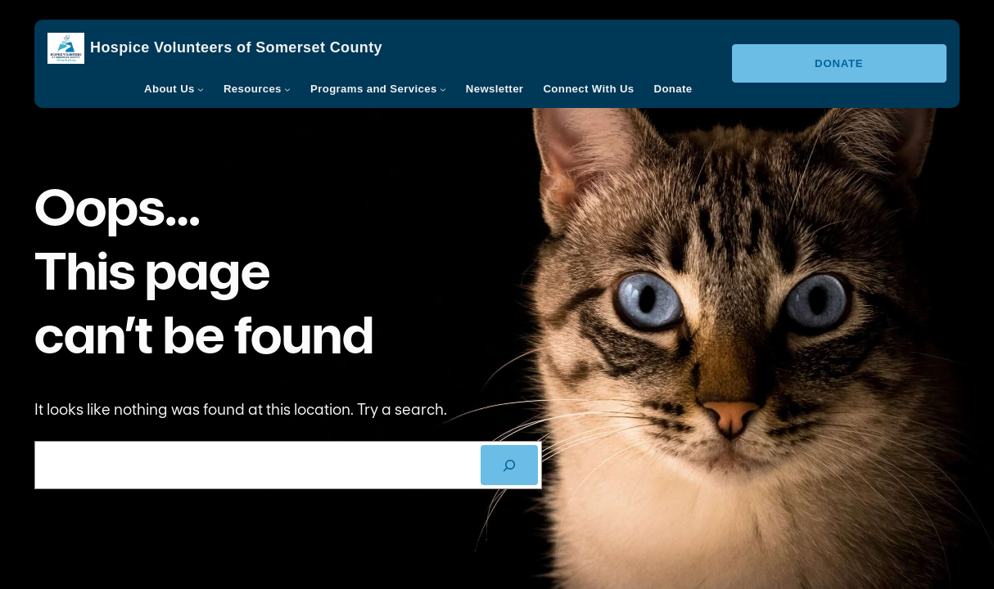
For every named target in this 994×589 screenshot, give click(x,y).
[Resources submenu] (287, 89)
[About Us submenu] (200, 89)
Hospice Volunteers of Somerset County (236, 47)
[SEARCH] (509, 465)
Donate (839, 63)
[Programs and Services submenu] (443, 89)
